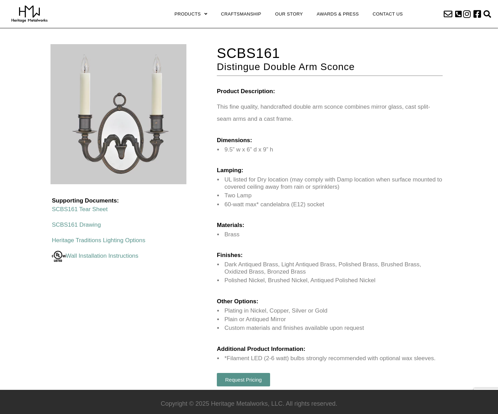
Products (190, 14)
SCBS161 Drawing (76, 224)
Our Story (289, 14)
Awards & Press (338, 14)
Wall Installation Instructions (95, 256)
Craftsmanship (241, 14)
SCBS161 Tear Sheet (80, 209)
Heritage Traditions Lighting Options (98, 240)
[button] (458, 14)
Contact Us (388, 14)
